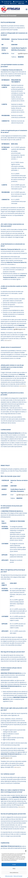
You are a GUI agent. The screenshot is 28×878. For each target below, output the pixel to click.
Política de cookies (9, 876)
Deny (14, 868)
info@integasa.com (19, 1)
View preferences (14, 872)
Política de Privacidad (17, 876)
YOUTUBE (7, 3)
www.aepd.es (7, 340)
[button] (26, 851)
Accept (14, 864)
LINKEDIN (13, 3)
